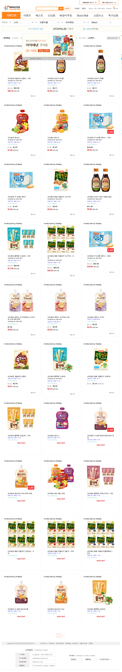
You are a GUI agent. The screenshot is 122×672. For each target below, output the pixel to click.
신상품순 (15, 38)
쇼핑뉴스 (98, 15)
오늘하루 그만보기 (35, 59)
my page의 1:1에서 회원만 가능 (42, 654)
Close (62, 59)
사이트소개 (43, 643)
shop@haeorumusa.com (40, 658)
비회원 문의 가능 (37, 662)
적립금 (91, 643)
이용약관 (51, 643)
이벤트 (27, 15)
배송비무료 (65, 15)
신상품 (51, 15)
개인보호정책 (60, 643)
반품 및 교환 (83, 643)
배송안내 (75, 643)
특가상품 (113, 15)
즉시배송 (82, 38)
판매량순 (7, 38)
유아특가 (91, 38)
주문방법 (68, 643)
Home (5, 22)
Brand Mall (82, 15)
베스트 (39, 15)
